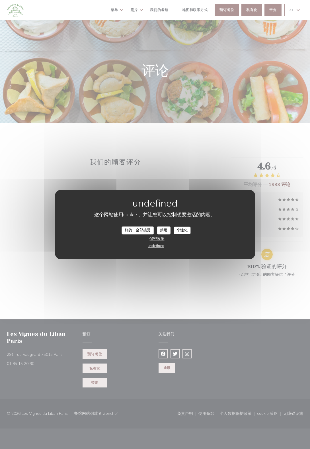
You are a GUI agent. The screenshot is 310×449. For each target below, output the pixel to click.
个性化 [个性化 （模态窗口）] (182, 230)
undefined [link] (156, 245)
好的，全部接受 (138, 230)
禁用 (163, 230)
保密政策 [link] (156, 238)
